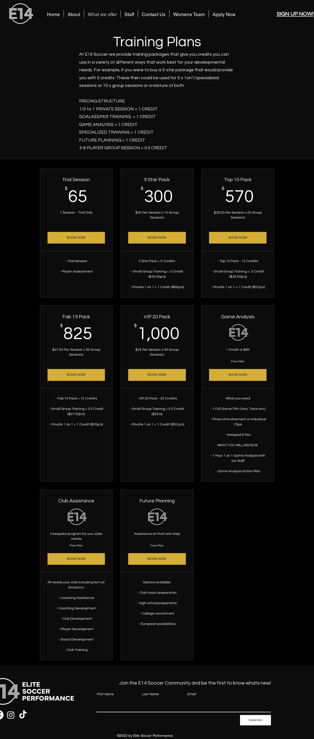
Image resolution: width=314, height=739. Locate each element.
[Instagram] (11, 715)
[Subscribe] (255, 720)
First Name (105, 694)
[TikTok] (23, 715)
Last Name (150, 694)
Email (191, 694)
